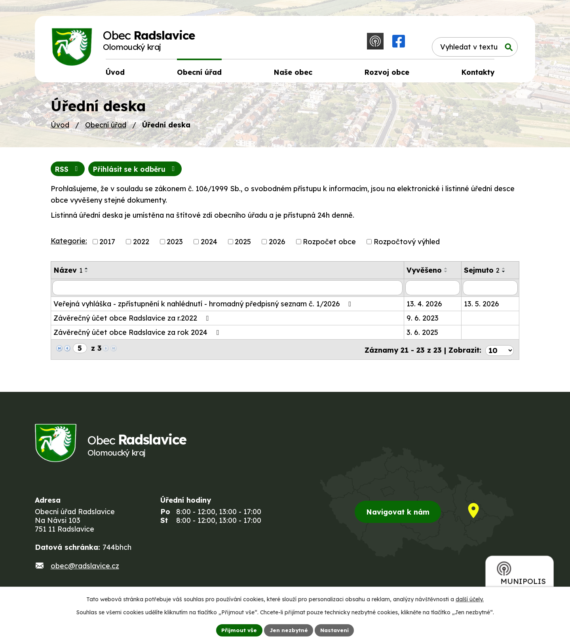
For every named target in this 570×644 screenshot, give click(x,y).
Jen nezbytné (288, 629)
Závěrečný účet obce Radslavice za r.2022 (132, 320)
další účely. (470, 598)
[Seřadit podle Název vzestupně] (86, 271)
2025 (243, 244)
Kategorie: (69, 243)
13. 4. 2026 (424, 306)
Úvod (60, 127)
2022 (141, 244)
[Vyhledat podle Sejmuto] (490, 290)
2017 (107, 244)
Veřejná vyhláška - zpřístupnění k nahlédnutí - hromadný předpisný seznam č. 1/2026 (204, 306)
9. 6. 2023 (423, 320)
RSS (68, 171)
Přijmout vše (238, 629)
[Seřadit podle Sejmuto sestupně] (504, 274)
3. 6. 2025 (422, 335)
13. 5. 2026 (481, 306)
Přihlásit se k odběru (138, 171)
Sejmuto (482, 272)
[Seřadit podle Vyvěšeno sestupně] (446, 274)
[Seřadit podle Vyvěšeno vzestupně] (446, 271)
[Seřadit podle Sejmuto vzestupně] (504, 271)
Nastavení (335, 629)
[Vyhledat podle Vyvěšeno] (432, 290)
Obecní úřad (105, 127)
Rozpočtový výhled (407, 244)
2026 (277, 244)
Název (67, 272)
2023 (175, 244)
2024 (209, 244)
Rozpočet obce (329, 244)
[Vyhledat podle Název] (227, 290)
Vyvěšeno (424, 272)
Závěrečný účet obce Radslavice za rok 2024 (137, 335)
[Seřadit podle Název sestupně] (86, 274)
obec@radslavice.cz (85, 569)
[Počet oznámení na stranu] (499, 351)
